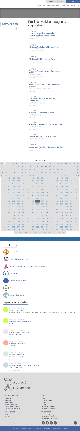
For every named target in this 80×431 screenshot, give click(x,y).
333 (42, 218)
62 (6, 172)
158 (47, 187)
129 (61, 181)
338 (66, 218)
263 (13, 207)
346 (28, 221)
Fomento (44, 404)
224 (57, 198)
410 (40, 233)
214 (9, 198)
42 (6, 169)
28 (30, 166)
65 (18, 172)
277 (4, 210)
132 (76, 181)
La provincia (65, 6)
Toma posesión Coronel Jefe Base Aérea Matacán (44, 85)
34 (54, 166)
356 (76, 221)
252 (37, 204)
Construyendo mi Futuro (17, 343)
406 (21, 233)
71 (42, 172)
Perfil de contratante (16, 288)
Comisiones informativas (12, 406)
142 (47, 184)
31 (42, 166)
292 (76, 210)
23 (10, 166)
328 (18, 218)
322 (66, 215)
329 (23, 218)
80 (77, 172)
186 (28, 192)
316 (37, 215)
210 (66, 195)
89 (34, 175)
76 (61, 172)
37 (65, 166)
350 (47, 221)
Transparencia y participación (55, 1)
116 (76, 178)
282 (28, 210)
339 (71, 218)
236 (37, 201)
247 (13, 204)
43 (10, 169)
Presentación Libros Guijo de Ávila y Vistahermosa (42, 99)
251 (32, 204)
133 (4, 184)
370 (66, 224)
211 (71, 195)
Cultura (44, 398)
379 (32, 227)
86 (22, 175)
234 (28, 201)
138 (28, 184)
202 (28, 195)
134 (9, 184)
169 (23, 189)
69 (34, 172)
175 (52, 189)
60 (77, 169)
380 (37, 227)
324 (76, 215)
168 (18, 189)
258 (66, 204)
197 (4, 195)
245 (4, 204)
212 (76, 195)
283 (32, 210)
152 (18, 187)
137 (23, 184)
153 (23, 187)
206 (47, 195)
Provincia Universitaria (16, 354)
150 (9, 187)
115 (71, 178)
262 (9, 207)
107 (32, 178)
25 (18, 166)
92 (45, 175)
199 (13, 195)
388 (76, 227)
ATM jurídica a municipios (49, 418)
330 (28, 218)
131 (71, 181)
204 (37, 195)
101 (4, 178)
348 (37, 221)
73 (50, 172)
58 (69, 169)
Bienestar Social (47, 400)
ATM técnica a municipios (49, 416)
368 (57, 224)
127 (52, 181)
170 (28, 189)
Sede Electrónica (74, 1)
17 (66, 163)
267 (32, 207)
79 (73, 172)
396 (37, 230)
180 (76, 189)
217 (23, 198)
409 (36, 233)
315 (32, 215)
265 (23, 207)
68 (30, 172)
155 (32, 187)
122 (28, 181)
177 (61, 189)
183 (13, 192)
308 (76, 212)
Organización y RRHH (48, 408)
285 (42, 210)
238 (47, 201)
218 (28, 198)
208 (57, 195)
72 (46, 172)
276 (76, 207)
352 (57, 221)
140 (37, 184)
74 (54, 172)
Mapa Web (47, 428)
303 (52, 212)
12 (46, 163)
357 (4, 224)
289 (61, 210)
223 (52, 198)
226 (66, 198)
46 (22, 169)
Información (14, 273)
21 (2, 166)
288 (57, 210)
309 (4, 215)
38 (69, 166)
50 (38, 169)
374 (9, 227)
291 (71, 210)
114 (66, 178)
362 (28, 224)
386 (66, 227)
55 (58, 169)
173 (42, 189)
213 (4, 198)
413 (55, 233)
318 (47, 215)
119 (13, 181)
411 (45, 233)
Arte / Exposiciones (16, 367)
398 (47, 230)
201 (23, 195)
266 (28, 207)
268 (37, 207)
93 (49, 175)
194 (66, 192)
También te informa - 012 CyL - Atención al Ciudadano (28, 266)
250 (28, 204)
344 (18, 221)
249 (23, 204)
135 (13, 184)
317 (42, 215)
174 (47, 189)
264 (18, 207)
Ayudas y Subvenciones (18, 281)
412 (50, 233)
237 (42, 201)
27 (26, 166)
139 (32, 184)
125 (42, 181)
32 (46, 166)
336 (57, 218)
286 (47, 210)
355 (71, 221)
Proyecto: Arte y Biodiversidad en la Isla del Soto (24, 365)
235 (32, 201)
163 (71, 187)
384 (57, 227)
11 (42, 163)
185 (23, 192)
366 (47, 224)
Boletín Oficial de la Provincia (19, 259)
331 (32, 218)
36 (61, 166)
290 (66, 210)
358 (9, 224)
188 (37, 192)
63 (10, 172)
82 (6, 175)
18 (70, 163)
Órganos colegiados (11, 404)
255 (52, 204)
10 (38, 163)
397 (42, 230)
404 (76, 230)
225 (61, 198)
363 (32, 224)
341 (4, 221)
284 (37, 210)
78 (69, 172)
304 (57, 212)
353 (61, 221)
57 (65, 169)
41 (2, 169)
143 (52, 184)
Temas (73, 6)
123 (32, 181)
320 (57, 215)
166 (9, 189)
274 (66, 207)
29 (34, 166)
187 (32, 192)
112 (57, 178)
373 (4, 227)
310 (9, 215)
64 (14, 172)
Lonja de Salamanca (16, 252)
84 (14, 175)
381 (42, 227)
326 (9, 218)
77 (65, 172)
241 (61, 201)
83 (10, 175)
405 (16, 233)
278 (9, 210)
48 (30, 169)
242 (66, 201)
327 (13, 218)
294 (9, 212)
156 (37, 187)
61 (2, 172)
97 (65, 175)
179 (71, 189)
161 (61, 187)
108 (37, 178)
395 (32, 230)
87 (26, 175)
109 (42, 178)
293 (4, 212)
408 (31, 233)
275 (71, 207)
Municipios (46, 412)
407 (26, 233)
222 (47, 198)
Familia (11, 323)
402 (66, 230)
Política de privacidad (26, 428)
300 (37, 212)
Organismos (9, 412)
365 (42, 224)
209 (61, 195)
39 (73, 166)
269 (42, 207)
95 (57, 175)
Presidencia (45, 402)
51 (42, 169)
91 (41, 175)
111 (52, 178)
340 (76, 218)
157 (42, 187)
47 (26, 169)
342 (9, 221)
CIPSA (7, 415)
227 (71, 198)
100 (77, 175)
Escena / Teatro (15, 334)
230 (9, 201)
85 (18, 175)
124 (37, 181)
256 (57, 204)
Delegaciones (9, 402)
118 (9, 181)
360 (18, 224)
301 (42, 212)
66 (22, 172)
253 (42, 204)
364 (37, 224)
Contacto (65, 428)
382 (47, 227)
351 (52, 221)
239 (52, 201)
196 (76, 192)
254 (47, 204)
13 (50, 163)
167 (13, 189)
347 (32, 221)
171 (32, 189)
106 (28, 178)
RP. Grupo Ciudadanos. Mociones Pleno (44, 47)
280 (18, 210)
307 (71, 212)
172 (37, 189)
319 (52, 215)
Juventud (12, 345)
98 (69, 175)
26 (22, 166)
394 (28, 230)
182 (9, 192)
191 (52, 192)
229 (4, 201)
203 (32, 195)
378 (28, 227)
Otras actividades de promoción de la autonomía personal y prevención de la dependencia (42, 312)
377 (23, 227)
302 (47, 212)
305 (61, 212)
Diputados (8, 400)
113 (61, 178)
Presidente (8, 398)
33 (50, 166)
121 (23, 181)
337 (61, 218)
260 (76, 204)
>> (64, 233)
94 (53, 175)
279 (13, 210)
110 (47, 178)
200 (18, 195)
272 (57, 207)
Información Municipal (48, 415)
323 (71, 215)
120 (18, 181)
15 (58, 163)
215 (13, 198)
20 (78, 163)
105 (23, 178)
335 (52, 218)
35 (58, 166)
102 (9, 178)
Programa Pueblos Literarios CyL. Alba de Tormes (44, 72)
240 (57, 201)
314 (28, 215)
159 (52, 187)
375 (13, 227)
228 (76, 198)
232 (18, 201)
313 (23, 215)
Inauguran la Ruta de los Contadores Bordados (46, 147)
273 (61, 207)
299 (32, 212)
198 (9, 195)
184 (18, 192)
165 (4, 189)
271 (52, 207)
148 (76, 184)
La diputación (40, 6)
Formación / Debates (16, 356)
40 (77, 166)
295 (13, 212)
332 (37, 218)
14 (54, 163)
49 (34, 169)
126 (47, 181)
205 (42, 195)
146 (66, 184)
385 (61, 227)
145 (61, 184)
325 (4, 218)
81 (2, 175)
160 (57, 187)
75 (58, 172)
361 (23, 224)
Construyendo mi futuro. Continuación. (21, 321)
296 (18, 212)
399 (52, 230)
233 (23, 201)
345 (23, 221)
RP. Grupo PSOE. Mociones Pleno (42, 59)
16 (62, 163)
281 (23, 210)
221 (42, 198)
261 (4, 207)
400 (57, 230)
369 (61, 224)
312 (18, 215)
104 (18, 178)
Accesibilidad (38, 428)
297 (23, 212)
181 (4, 192)
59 (73, 169)
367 (52, 224)
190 (47, 192)
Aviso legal (15, 428)
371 (71, 224)
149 (4, 187)
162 (66, 187)
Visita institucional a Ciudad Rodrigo (42, 136)
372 (76, 224)
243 (71, 201)
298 (28, 212)
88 (30, 175)
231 (13, 201)
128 (57, 181)
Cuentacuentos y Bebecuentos (19, 332)
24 (14, 166)
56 (61, 169)
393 (23, 230)
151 (13, 187)
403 (71, 230)
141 (42, 184)
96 (61, 175)
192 (57, 192)
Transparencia (56, 428)
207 (52, 195)
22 (6, 166)
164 (76, 187)
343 (13, 221)
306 (66, 212)
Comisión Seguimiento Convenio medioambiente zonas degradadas (42, 34)
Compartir (2, 239)
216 (18, 198)
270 (47, 207)
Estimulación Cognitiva (16, 310)
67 (26, 172)
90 (37, 175)
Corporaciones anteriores (12, 408)
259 (71, 204)
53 (50, 169)
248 (18, 204)
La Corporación (11, 395)
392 (18, 230)
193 (61, 192)
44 (14, 169)
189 (42, 192)
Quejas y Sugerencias (17, 295)
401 (61, 230)
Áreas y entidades (53, 6)
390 (9, 230)
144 (57, 184)
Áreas (44, 395)
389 (4, 230)
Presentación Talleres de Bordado (41, 112)
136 (18, 184)
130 (66, 181)
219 (32, 198)
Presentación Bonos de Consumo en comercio (46, 124)
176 (57, 189)
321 (61, 215)
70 (38, 172)
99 (73, 175)
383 (52, 227)
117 (4, 181)
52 (46, 169)
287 (52, 210)
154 (28, 187)
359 (13, 224)
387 (71, 227)
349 (42, 221)
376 (18, 227)
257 (61, 204)
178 (66, 189)
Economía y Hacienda (48, 406)
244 (76, 201)
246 (9, 204)
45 (18, 169)
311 (13, 215)
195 (71, 192)
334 (47, 218)
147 (71, 184)
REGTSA (7, 416)
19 (74, 163)
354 (66, 221)
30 (38, 166)
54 (54, 169)
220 (37, 198)
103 (13, 178)
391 (13, 230)
